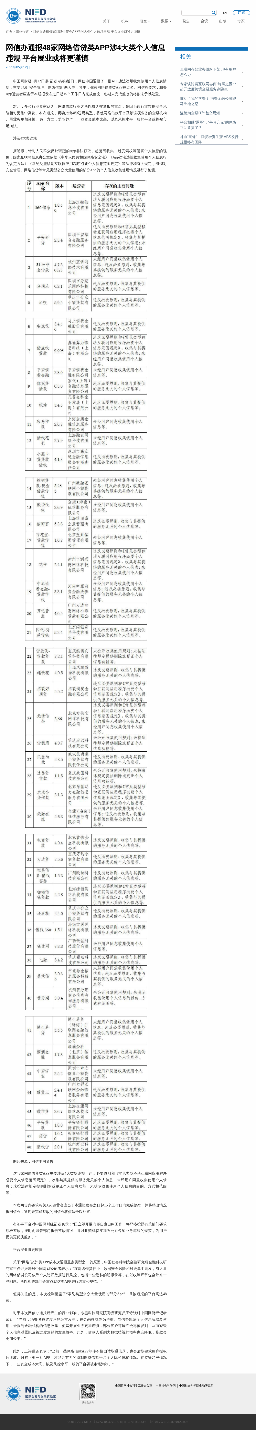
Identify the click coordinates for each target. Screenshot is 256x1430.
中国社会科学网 (166, 1385)
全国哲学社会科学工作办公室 (134, 1385)
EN (225, 12)
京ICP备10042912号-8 (107, 1421)
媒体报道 (22, 31)
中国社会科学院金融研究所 (196, 1385)
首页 (9, 31)
